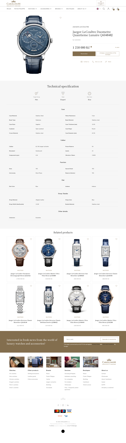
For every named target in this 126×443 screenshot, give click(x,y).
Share (110, 67)
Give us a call (98, 67)
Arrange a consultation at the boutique (108, 59)
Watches (31, 10)
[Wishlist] (31, 247)
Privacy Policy (96, 357)
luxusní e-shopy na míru (60, 438)
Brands (58, 10)
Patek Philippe (19, 10)
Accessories (45, 10)
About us (80, 10)
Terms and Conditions (108, 357)
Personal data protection (56, 436)
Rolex (9, 10)
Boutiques (70, 10)
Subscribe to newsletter (108, 352)
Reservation (84, 59)
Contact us (86, 67)
